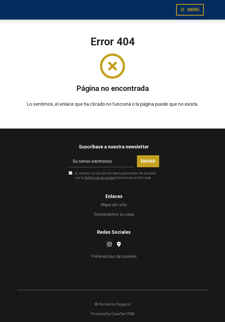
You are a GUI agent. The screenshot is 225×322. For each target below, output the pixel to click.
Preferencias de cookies (114, 256)
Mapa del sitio (114, 204)
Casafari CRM (122, 314)
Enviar (148, 161)
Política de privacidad (100, 178)
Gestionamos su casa (114, 214)
